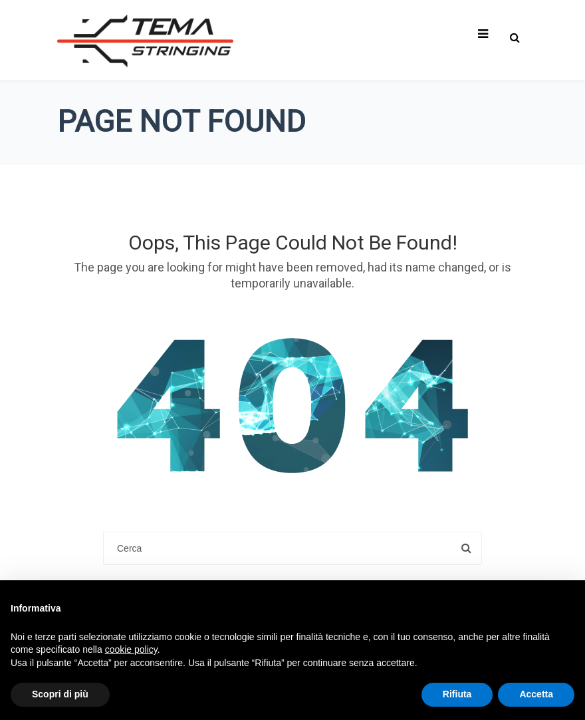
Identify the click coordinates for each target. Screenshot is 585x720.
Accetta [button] (536, 694)
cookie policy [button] (131, 649)
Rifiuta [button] (457, 694)
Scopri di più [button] (60, 694)
